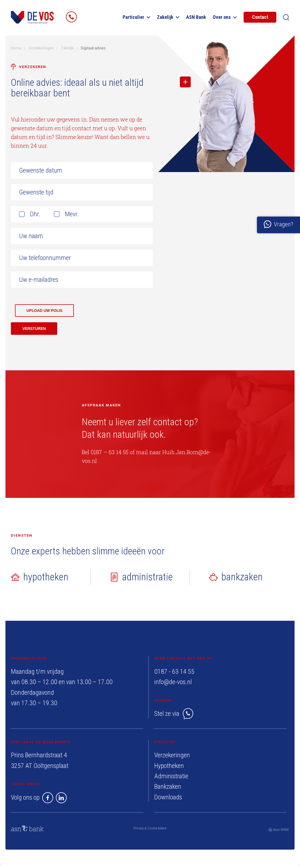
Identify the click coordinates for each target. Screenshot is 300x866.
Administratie (171, 776)
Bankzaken (167, 786)
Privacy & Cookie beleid (150, 828)
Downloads (168, 797)
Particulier (136, 17)
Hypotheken (169, 766)
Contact (260, 17)
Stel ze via (173, 713)
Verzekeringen (172, 755)
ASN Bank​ (196, 17)
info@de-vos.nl (173, 682)
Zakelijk (168, 17)
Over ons (225, 17)
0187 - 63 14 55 (174, 671)
